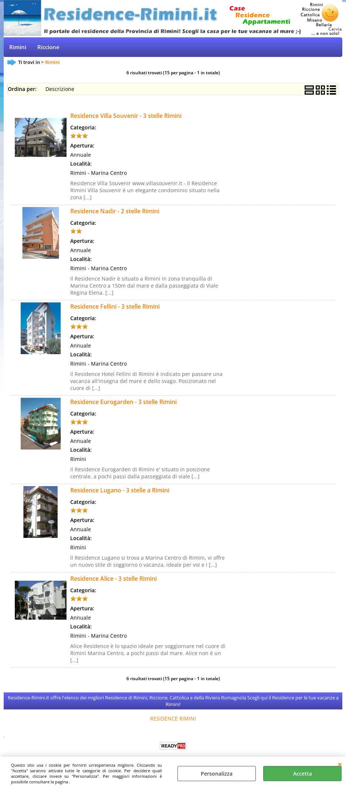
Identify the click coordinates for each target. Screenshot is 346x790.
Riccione (48, 47)
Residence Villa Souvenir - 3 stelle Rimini (126, 116)
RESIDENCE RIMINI (173, 718)
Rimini (17, 47)
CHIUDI (339, 764)
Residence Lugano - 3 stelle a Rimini (119, 490)
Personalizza (217, 773)
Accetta (302, 773)
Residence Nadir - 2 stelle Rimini (114, 211)
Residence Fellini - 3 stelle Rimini (115, 306)
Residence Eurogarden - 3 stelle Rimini (123, 402)
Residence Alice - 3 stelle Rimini (113, 578)
